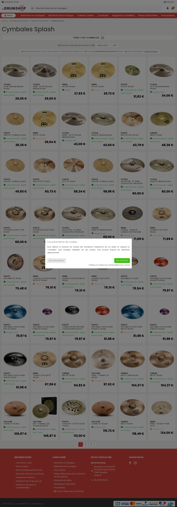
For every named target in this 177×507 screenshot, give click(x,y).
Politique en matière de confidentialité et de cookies (109, 265)
